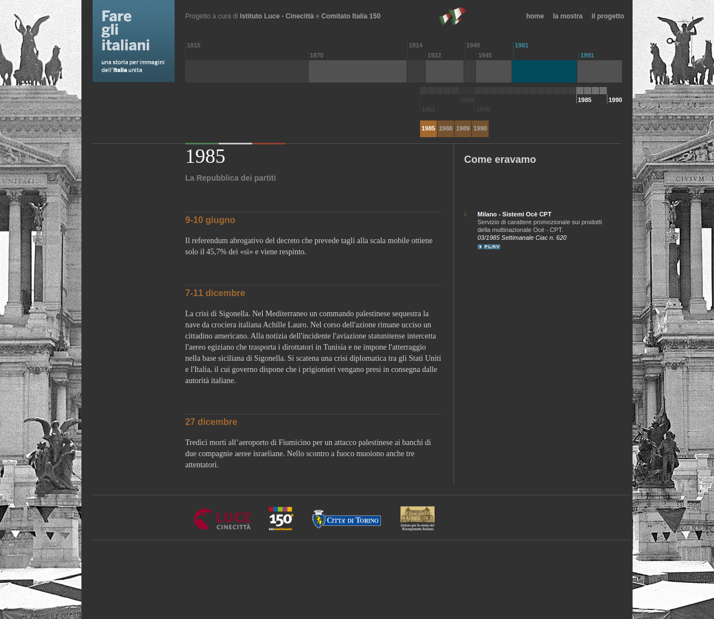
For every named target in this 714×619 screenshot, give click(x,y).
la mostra (567, 16)
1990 (480, 128)
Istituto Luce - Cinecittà (277, 16)
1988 (445, 128)
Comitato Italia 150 (350, 16)
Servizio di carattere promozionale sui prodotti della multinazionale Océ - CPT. (541, 221)
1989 (463, 128)
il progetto (608, 16)
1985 (428, 128)
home (535, 16)
